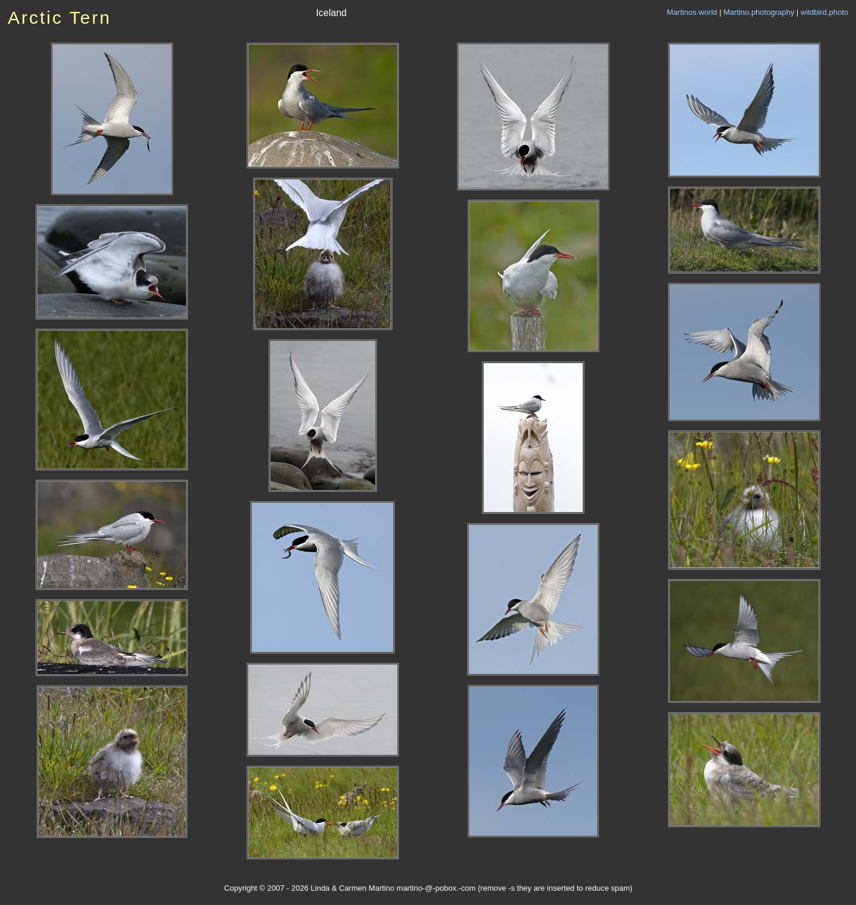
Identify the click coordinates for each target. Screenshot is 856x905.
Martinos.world (692, 12)
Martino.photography (758, 12)
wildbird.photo (824, 12)
